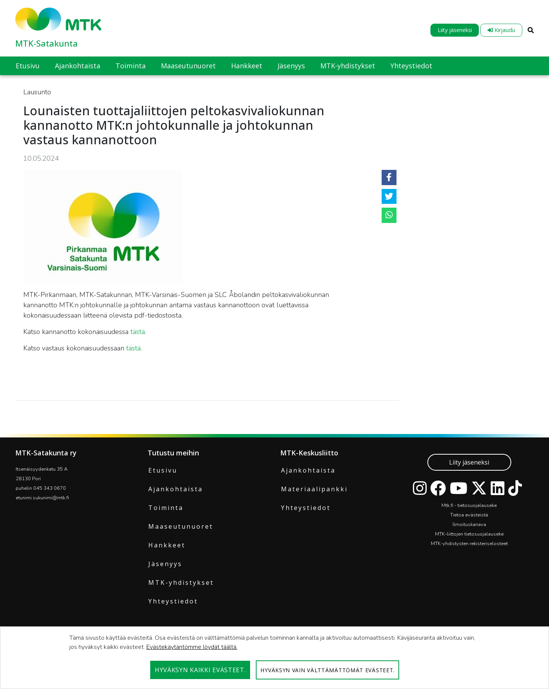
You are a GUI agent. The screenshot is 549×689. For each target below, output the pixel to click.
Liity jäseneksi (455, 30)
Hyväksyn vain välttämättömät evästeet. (327, 670)
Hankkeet (166, 545)
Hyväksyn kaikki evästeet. (200, 670)
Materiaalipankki (314, 489)
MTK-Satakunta (46, 43)
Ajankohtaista (175, 489)
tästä (137, 331)
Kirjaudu (501, 30)
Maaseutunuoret (180, 526)
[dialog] (274, 657)
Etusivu (162, 470)
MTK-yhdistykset (181, 582)
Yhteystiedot (173, 601)
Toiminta (165, 507)
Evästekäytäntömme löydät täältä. (192, 647)
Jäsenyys (165, 564)
